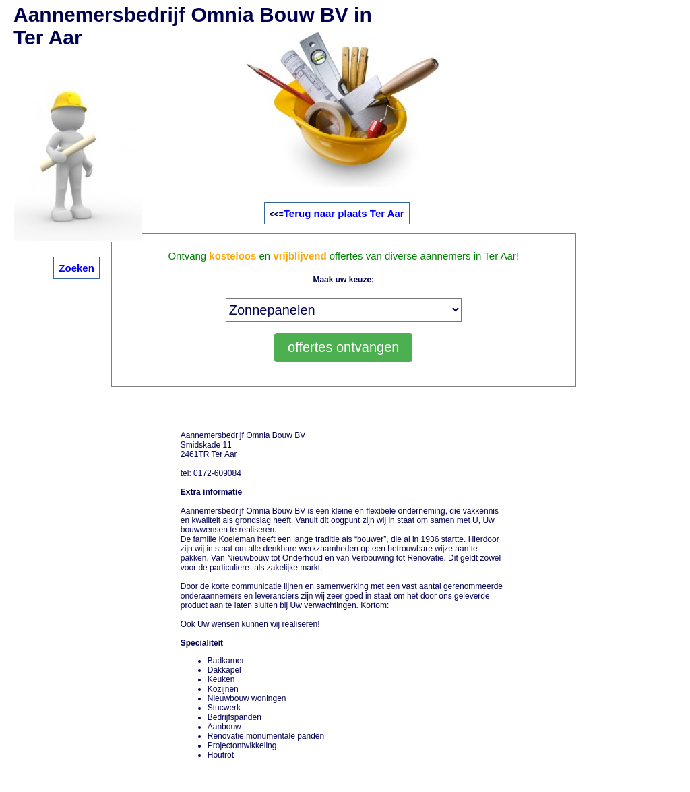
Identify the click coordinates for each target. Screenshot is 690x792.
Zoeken (76, 268)
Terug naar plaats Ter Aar (344, 213)
